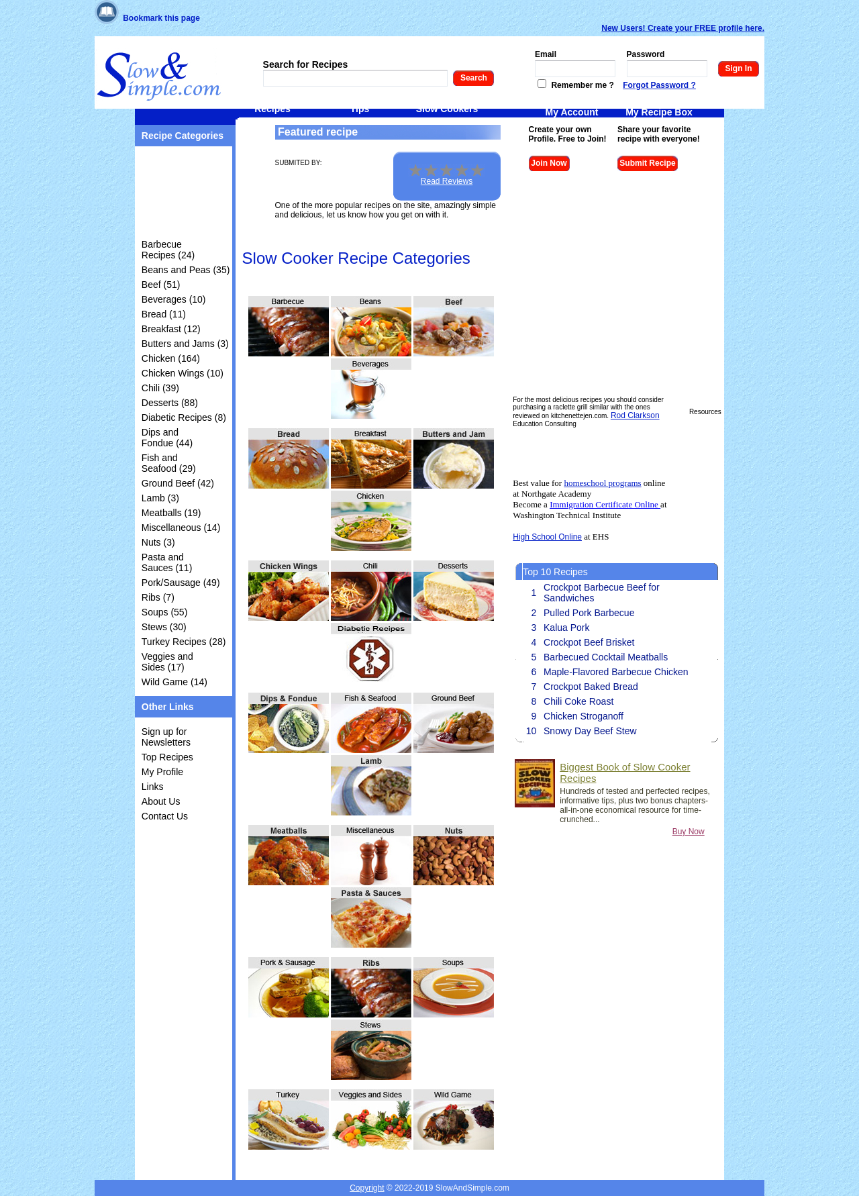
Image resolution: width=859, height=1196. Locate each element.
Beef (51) (161, 284)
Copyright (367, 1188)
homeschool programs (602, 483)
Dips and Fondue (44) (167, 437)
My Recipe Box (659, 112)
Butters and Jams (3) (185, 343)
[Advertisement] (183, 195)
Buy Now (688, 831)
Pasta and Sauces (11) (167, 562)
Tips (360, 108)
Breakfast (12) (171, 328)
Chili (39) (160, 388)
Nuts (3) (158, 542)
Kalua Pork (566, 627)
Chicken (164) (171, 358)
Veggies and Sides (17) (167, 661)
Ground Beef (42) (178, 483)
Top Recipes (167, 757)
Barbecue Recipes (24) (168, 249)
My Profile (162, 771)
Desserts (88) (170, 402)
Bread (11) (164, 314)
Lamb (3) (160, 498)
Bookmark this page (161, 18)
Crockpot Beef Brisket (589, 642)
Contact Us (165, 816)
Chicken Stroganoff (583, 716)
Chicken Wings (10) (182, 373)
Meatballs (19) (171, 512)
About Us (161, 801)
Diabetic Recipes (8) (184, 417)
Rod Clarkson (635, 415)
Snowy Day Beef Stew (590, 731)
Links (153, 786)
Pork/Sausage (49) (181, 582)
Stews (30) (164, 626)
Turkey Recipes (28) (184, 641)
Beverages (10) (174, 299)
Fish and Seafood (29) (169, 463)
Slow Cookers (447, 108)
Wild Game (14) (174, 682)
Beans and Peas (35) (186, 269)
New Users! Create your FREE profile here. (682, 28)
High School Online (547, 537)
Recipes (272, 108)
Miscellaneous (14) (181, 527)
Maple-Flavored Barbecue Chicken (616, 671)
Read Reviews (446, 181)
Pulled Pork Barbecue (589, 612)
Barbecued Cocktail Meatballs (606, 657)
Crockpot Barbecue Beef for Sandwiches (602, 592)
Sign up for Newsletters (166, 737)
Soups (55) (164, 612)
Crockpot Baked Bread (591, 686)
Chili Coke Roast (578, 701)
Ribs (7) (158, 597)
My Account (572, 112)
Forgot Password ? (659, 85)
